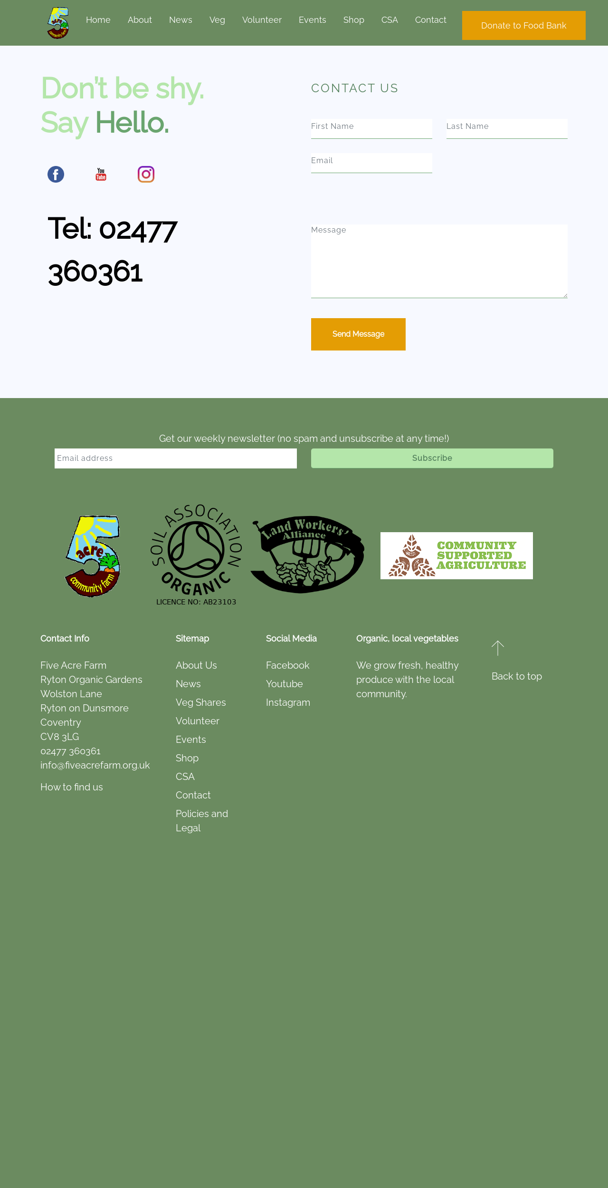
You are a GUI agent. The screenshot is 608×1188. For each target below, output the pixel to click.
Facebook (288, 665)
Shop (353, 20)
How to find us (71, 787)
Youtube (284, 684)
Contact (430, 20)
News (180, 20)
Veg (217, 20)
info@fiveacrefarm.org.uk (95, 765)
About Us (196, 665)
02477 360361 (70, 751)
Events (312, 20)
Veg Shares (201, 702)
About (140, 20)
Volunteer (262, 20)
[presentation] (376, 205)
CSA (389, 20)
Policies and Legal (202, 821)
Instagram (288, 702)
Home (98, 20)
